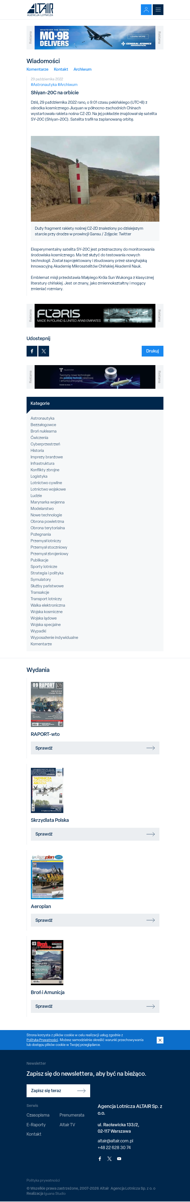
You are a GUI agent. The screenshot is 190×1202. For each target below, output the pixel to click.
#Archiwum (68, 84)
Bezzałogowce (43, 424)
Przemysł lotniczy (46, 541)
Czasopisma (38, 1115)
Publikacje (39, 560)
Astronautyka (42, 418)
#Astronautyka (44, 84)
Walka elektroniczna (48, 605)
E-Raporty (36, 1125)
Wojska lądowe (44, 618)
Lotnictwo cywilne (46, 482)
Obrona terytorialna (48, 528)
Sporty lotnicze (44, 566)
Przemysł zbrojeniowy (49, 553)
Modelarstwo (42, 508)
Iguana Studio (55, 1193)
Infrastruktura (42, 463)
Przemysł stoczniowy (49, 547)
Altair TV (67, 1125)
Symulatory (41, 579)
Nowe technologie (46, 515)
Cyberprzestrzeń (45, 444)
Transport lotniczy (46, 599)
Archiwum (83, 69)
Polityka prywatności (44, 1180)
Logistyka (39, 476)
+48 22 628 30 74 (114, 1147)
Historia (37, 450)
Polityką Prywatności (43, 1040)
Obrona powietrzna (47, 521)
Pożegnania (41, 534)
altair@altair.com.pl (115, 1141)
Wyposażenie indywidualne (54, 637)
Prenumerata (72, 1115)
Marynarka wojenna (48, 502)
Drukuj (152, 351)
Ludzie (36, 495)
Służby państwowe (47, 586)
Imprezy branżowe (47, 457)
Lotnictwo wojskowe (48, 489)
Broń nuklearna (44, 431)
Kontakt (61, 69)
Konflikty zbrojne (45, 470)
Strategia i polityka (47, 573)
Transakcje (40, 592)
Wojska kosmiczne (47, 611)
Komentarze (38, 69)
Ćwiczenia (39, 437)
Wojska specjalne (46, 624)
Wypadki (38, 631)
